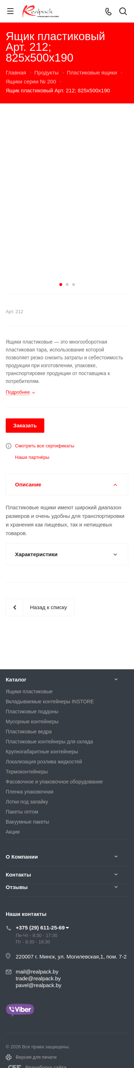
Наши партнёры (32, 457)
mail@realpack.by (37, 972)
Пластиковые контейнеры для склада (49, 741)
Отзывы (17, 887)
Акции (13, 832)
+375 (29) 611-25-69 (40, 927)
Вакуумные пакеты (27, 822)
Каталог (16, 679)
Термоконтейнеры (27, 772)
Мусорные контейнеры (32, 721)
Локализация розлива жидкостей (44, 761)
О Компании (22, 857)
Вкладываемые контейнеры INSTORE (50, 701)
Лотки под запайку (27, 802)
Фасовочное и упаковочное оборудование (54, 782)
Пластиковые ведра (29, 731)
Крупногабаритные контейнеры (42, 751)
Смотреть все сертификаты (44, 445)
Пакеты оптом (22, 812)
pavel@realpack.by (38, 985)
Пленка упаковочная (29, 792)
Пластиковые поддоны (32, 711)
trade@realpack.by (38, 978)
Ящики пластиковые (29, 691)
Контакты (18, 875)
